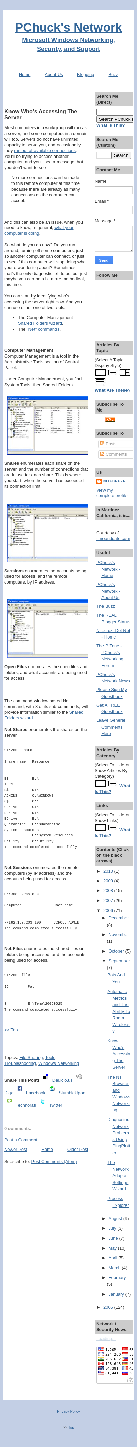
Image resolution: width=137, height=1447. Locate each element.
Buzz (113, 74)
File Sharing (31, 1057)
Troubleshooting (20, 1063)
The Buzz (105, 606)
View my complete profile (112, 493)
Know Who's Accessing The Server (40, 114)
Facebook (35, 1092)
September (119, 960)
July (113, 1228)
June (114, 1238)
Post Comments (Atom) (54, 1161)
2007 (108, 900)
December (119, 917)
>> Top (11, 1029)
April (114, 1257)
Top (71, 1427)
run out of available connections (45, 150)
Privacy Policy (68, 1411)
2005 (108, 1307)
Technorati (26, 1105)
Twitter (55, 1105)
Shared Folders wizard (40, 323)
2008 (108, 890)
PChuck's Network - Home (108, 569)
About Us (54, 74)
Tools (50, 1057)
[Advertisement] (46, 95)
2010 (108, 871)
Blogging (85, 74)
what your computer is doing (39, 230)
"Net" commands (43, 329)
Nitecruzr (114, 481)
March (115, 1267)
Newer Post (15, 1149)
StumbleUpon (72, 1092)
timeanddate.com (113, 538)
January (117, 1294)
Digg (9, 1092)
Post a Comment (20, 1139)
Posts (108, 443)
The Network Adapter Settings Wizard (118, 1175)
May (113, 1248)
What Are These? (113, 390)
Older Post (77, 1149)
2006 (108, 910)
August (116, 1218)
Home (25, 74)
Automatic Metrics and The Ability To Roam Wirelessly (118, 1011)
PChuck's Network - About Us (108, 591)
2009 (108, 880)
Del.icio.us (62, 1080)
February (117, 1277)
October (117, 951)
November (119, 934)
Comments (113, 454)
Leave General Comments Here (110, 727)
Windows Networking (58, 1063)
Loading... (106, 1338)
